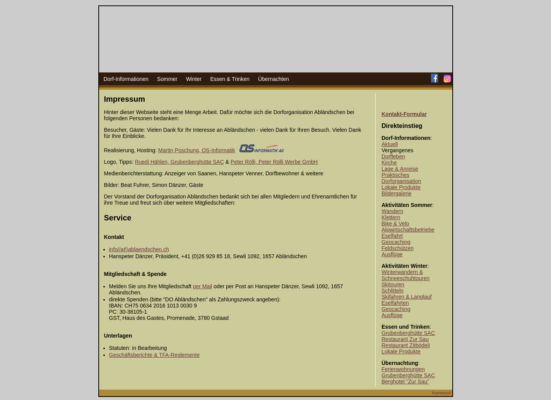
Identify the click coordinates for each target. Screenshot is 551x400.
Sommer (167, 79)
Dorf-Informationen (125, 79)
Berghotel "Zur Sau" (406, 381)
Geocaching (396, 242)
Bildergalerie (397, 193)
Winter (193, 79)
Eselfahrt (392, 236)
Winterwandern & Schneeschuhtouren (406, 275)
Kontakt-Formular (404, 114)
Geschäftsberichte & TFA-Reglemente (154, 355)
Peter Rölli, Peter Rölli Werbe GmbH (274, 162)
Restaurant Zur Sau (405, 339)
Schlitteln (393, 290)
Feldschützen (398, 248)
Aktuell (390, 144)
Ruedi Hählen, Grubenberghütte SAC (179, 162)
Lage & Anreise (400, 169)
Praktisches (395, 175)
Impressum (441, 393)
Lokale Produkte (401, 187)
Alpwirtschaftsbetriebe (408, 230)
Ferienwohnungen (403, 369)
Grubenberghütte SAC (408, 333)
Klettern (391, 217)
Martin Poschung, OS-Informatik (196, 150)
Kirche (389, 163)
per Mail (202, 286)
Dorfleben (393, 156)
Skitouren (393, 284)
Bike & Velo (395, 223)
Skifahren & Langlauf (407, 297)
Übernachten (273, 79)
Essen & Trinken (229, 79)
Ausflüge (392, 254)
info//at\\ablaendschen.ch (139, 249)
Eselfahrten (395, 303)
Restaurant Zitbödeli (406, 345)
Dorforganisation (401, 181)
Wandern (392, 211)
